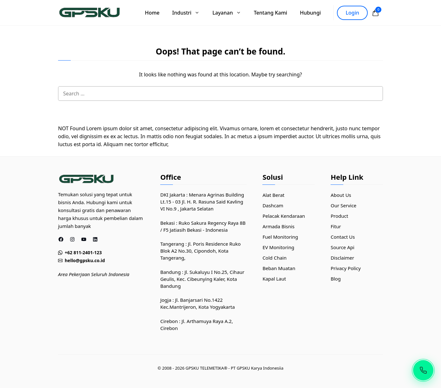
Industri (189, 13)
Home (152, 12)
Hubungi (310, 12)
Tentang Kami (270, 12)
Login (352, 12)
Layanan (229, 13)
